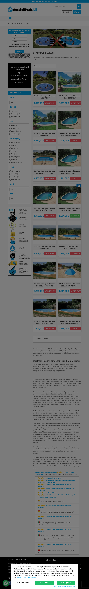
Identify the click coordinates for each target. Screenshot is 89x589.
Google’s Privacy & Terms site (26, 577)
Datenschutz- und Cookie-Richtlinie (64, 586)
